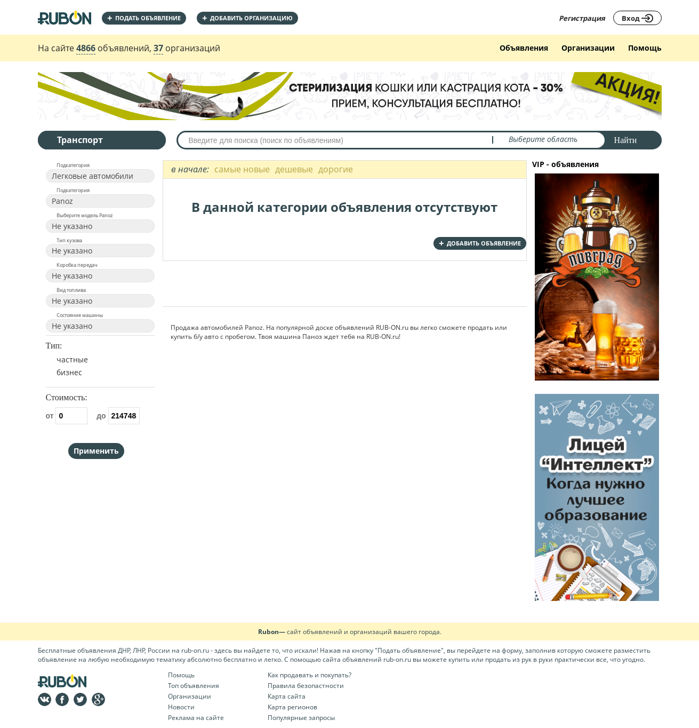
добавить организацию (247, 18)
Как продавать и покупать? (309, 674)
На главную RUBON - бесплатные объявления (64, 17)
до (118, 415)
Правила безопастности (306, 685)
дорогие (335, 169)
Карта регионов (292, 706)
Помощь (645, 48)
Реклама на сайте (196, 717)
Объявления (524, 48)
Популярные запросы (301, 717)
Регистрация (582, 18)
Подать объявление (144, 18)
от (67, 415)
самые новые (242, 169)
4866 (85, 48)
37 (158, 48)
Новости (181, 706)
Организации (588, 48)
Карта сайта (287, 696)
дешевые (294, 169)
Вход (637, 18)
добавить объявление (480, 243)
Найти (625, 140)
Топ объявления (193, 685)
